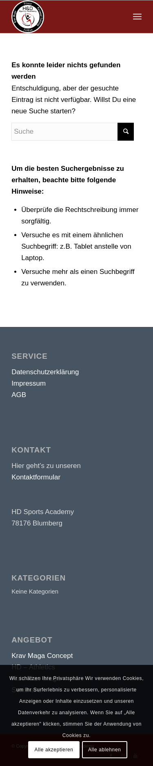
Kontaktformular (35, 477)
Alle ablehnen (104, 750)
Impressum (28, 383)
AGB (18, 395)
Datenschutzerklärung (45, 372)
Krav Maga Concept (42, 656)
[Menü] (137, 16)
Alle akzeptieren (54, 750)
